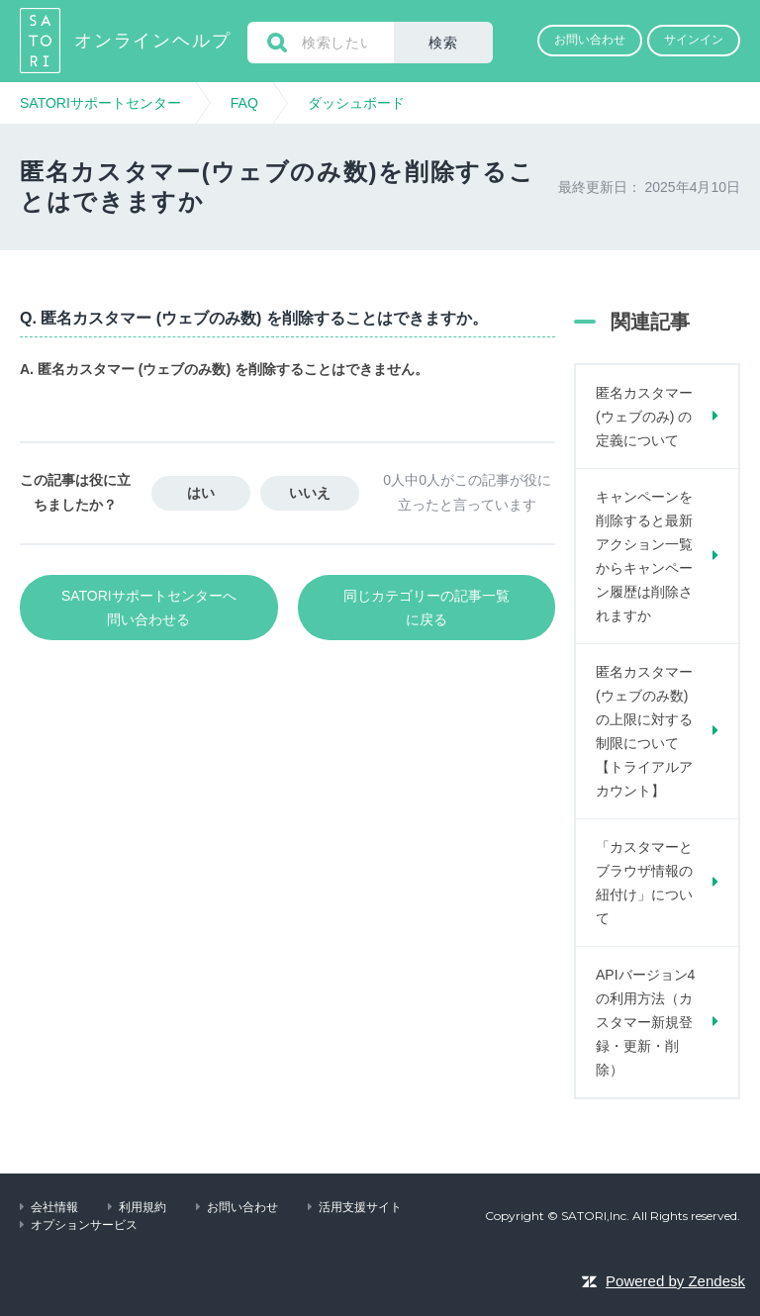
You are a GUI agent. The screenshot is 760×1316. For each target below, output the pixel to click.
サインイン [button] (693, 40)
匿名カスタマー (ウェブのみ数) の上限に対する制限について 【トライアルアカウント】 (644, 731)
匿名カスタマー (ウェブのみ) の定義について (644, 416)
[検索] (320, 42)
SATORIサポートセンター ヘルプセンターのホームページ (42, 40)
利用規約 (142, 1207)
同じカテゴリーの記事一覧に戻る (426, 607)
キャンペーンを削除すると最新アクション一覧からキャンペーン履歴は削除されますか (644, 556)
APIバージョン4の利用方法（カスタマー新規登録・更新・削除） (645, 1022)
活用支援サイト (360, 1207)
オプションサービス (84, 1225)
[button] (589, 40)
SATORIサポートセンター (100, 103)
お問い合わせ (242, 1207)
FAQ (244, 103)
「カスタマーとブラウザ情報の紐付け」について (644, 882)
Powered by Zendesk (675, 1280)
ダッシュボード (356, 103)
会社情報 (54, 1207)
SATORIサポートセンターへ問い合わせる (149, 607)
